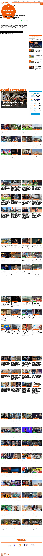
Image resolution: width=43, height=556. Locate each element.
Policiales (29, 3)
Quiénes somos (3, 553)
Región (26, 3)
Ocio (36, 3)
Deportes (33, 3)
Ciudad (23, 3)
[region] (21, 9)
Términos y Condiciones (5, 554)
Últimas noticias (18, 3)
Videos (39, 3)
